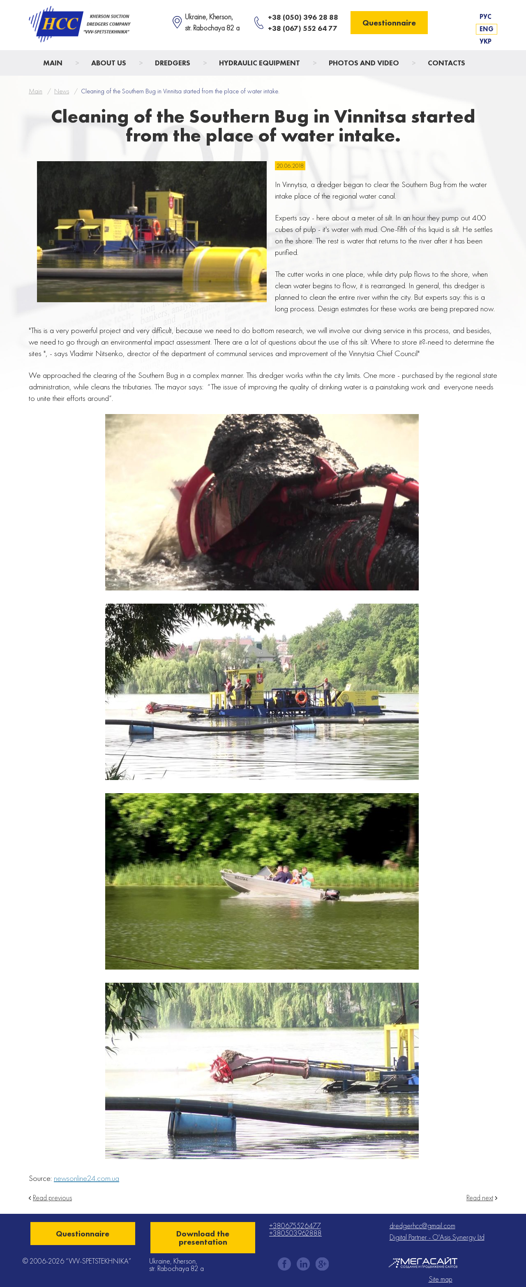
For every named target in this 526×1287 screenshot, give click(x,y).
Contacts (446, 62)
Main (52, 62)
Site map (440, 1279)
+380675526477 (294, 1225)
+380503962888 (295, 1233)
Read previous (52, 1197)
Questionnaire (389, 22)
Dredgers (172, 62)
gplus (322, 1264)
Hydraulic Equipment (259, 62)
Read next (479, 1197)
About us (108, 62)
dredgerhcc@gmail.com (422, 1225)
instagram (303, 1264)
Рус (485, 16)
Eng (487, 29)
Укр (485, 41)
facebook (284, 1264)
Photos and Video (364, 62)
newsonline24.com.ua (86, 1178)
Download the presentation (202, 1237)
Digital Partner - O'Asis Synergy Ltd (437, 1237)
